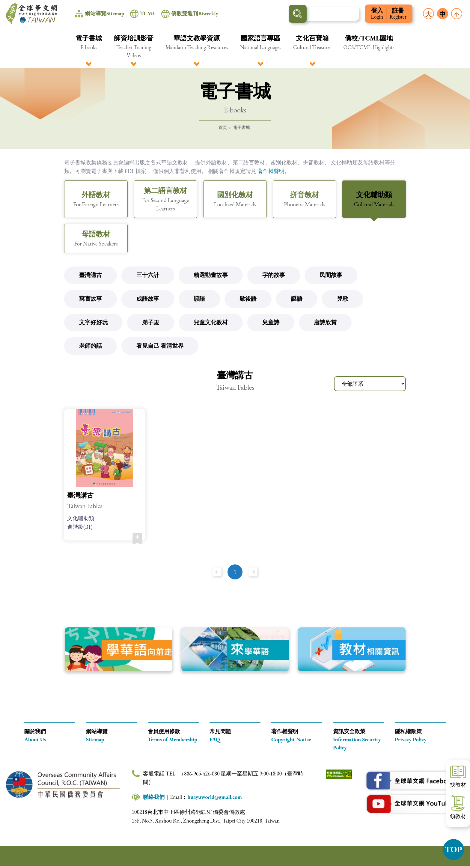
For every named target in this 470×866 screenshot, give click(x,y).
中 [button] (442, 14)
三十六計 (147, 275)
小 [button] (456, 14)
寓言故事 (90, 298)
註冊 (397, 13)
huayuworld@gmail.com (214, 796)
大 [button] (428, 14)
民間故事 (331, 275)
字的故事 (273, 275)
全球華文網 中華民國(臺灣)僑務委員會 (31, 14)
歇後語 (248, 298)
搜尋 (298, 14)
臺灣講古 (90, 275)
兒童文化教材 (211, 322)
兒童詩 (270, 322)
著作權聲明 (270, 171)
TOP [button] (453, 849)
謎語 (296, 298)
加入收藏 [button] (137, 538)
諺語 (199, 298)
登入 (377, 13)
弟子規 (150, 322)
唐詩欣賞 (325, 322)
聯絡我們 (154, 796)
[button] (89, 46)
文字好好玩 (93, 322)
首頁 (223, 127)
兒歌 (342, 298)
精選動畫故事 (211, 275)
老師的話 (90, 346)
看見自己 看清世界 (159, 346)
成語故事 (147, 298)
